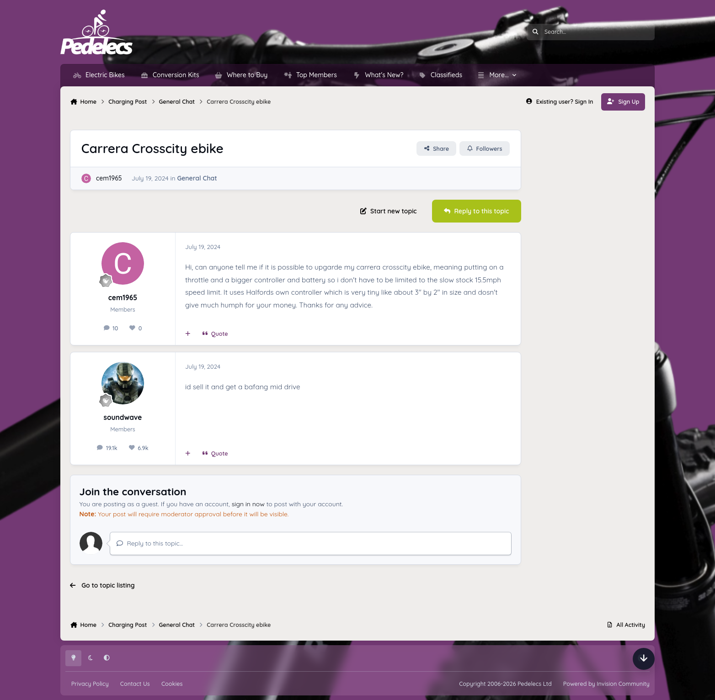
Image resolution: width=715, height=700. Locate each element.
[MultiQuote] (188, 333)
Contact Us (135, 683)
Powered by (606, 683)
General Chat (197, 179)
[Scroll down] (644, 659)
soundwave (123, 417)
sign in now (248, 504)
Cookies (171, 683)
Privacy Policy (90, 683)
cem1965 (109, 179)
